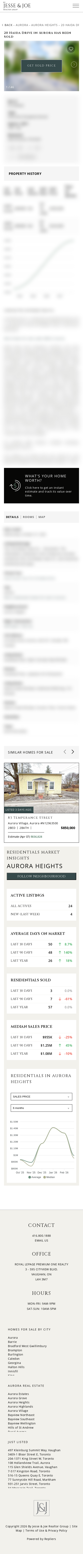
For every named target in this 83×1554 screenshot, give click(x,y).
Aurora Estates (18, 1394)
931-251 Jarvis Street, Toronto (29, 1484)
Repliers (50, 1539)
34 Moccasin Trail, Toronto (27, 1488)
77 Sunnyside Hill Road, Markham (32, 1479)
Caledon (14, 1359)
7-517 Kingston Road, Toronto (29, 1471)
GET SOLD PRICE (41, 66)
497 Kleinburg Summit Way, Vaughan (34, 1450)
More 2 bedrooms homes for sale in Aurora (34, 597)
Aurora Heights (44, 25)
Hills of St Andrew (20, 1427)
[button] (74, 64)
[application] (38, 267)
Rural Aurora (17, 1432)
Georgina (14, 1363)
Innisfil (13, 1371)
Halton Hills (16, 1367)
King (11, 1375)
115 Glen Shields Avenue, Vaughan (32, 1467)
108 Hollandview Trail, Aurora (29, 1463)
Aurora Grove (17, 1398)
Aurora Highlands (20, 1406)
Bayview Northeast (21, 1415)
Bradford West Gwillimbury (27, 1346)
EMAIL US (41, 1240)
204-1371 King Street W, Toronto (31, 1458)
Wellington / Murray (18, 626)
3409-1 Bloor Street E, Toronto (29, 1454)
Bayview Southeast (21, 1419)
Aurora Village (18, 1411)
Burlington (15, 1354)
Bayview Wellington (22, 1423)
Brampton (15, 1350)
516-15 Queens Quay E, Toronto (30, 1475)
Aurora (22, 25)
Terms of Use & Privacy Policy (46, 1530)
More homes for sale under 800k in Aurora (34, 338)
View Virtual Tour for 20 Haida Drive (29, 578)
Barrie (12, 1342)
